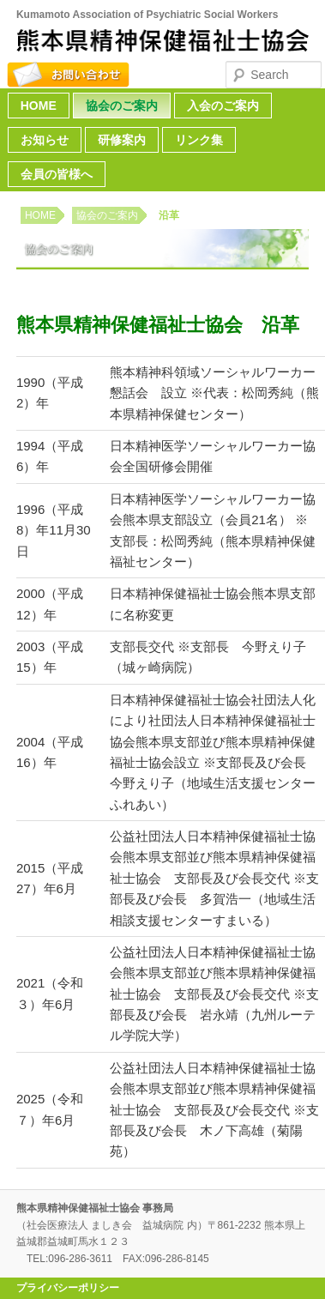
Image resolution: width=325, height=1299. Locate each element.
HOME (39, 105)
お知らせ (45, 140)
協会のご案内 (122, 105)
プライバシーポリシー (67, 1288)
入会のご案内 (223, 105)
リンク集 (199, 140)
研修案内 (122, 140)
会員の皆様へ (57, 174)
